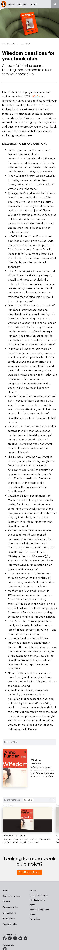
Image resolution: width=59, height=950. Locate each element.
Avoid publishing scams (39, 909)
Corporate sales (10, 907)
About (5, 890)
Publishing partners (37, 900)
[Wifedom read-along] (27, 819)
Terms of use (35, 919)
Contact (6, 901)
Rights (32, 904)
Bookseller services (11, 896)
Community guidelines (39, 895)
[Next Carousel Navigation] (54, 799)
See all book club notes (29, 872)
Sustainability (9, 918)
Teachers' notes (10, 924)
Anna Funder (36, 763)
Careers (33, 890)
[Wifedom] (43, 760)
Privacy (32, 914)
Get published (9, 913)
